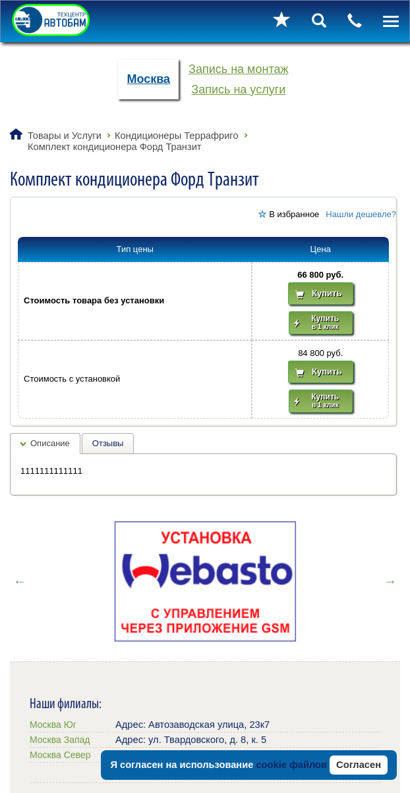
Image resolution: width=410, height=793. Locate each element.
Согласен (358, 764)
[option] (205, 581)
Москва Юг (53, 724)
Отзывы (108, 443)
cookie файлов (291, 764)
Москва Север (60, 755)
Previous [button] (19, 581)
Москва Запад (60, 739)
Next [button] (390, 581)
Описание (50, 443)
